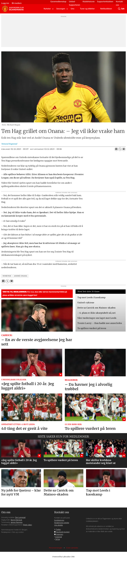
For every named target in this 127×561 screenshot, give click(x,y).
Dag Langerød (20, 517)
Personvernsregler (56, 548)
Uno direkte (58, 525)
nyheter (7, 276)
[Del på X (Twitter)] (120, 149)
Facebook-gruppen (63, 532)
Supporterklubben (104, 2)
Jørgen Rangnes (16, 522)
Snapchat (58, 537)
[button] (121, 449)
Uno (72, 9)
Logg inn (6, 3)
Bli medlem (18, 3)
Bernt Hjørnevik (16, 520)
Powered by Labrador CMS (63, 557)
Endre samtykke (72, 548)
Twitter (58, 529)
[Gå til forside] (13, 8)
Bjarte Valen (27, 525)
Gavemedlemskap (57, 2)
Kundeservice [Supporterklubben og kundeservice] (59, 520)
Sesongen (60, 9)
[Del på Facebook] (116, 149)
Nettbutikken (106, 9)
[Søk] (119, 9)
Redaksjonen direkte (61, 523)
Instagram (59, 534)
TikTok (57, 539)
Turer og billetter (87, 9)
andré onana (20, 276)
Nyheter (47, 9)
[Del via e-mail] (123, 149)
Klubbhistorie (87, 2)
